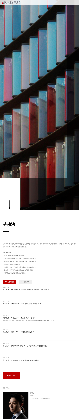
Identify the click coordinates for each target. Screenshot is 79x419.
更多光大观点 (11, 375)
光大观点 (9, 282)
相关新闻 (25, 282)
